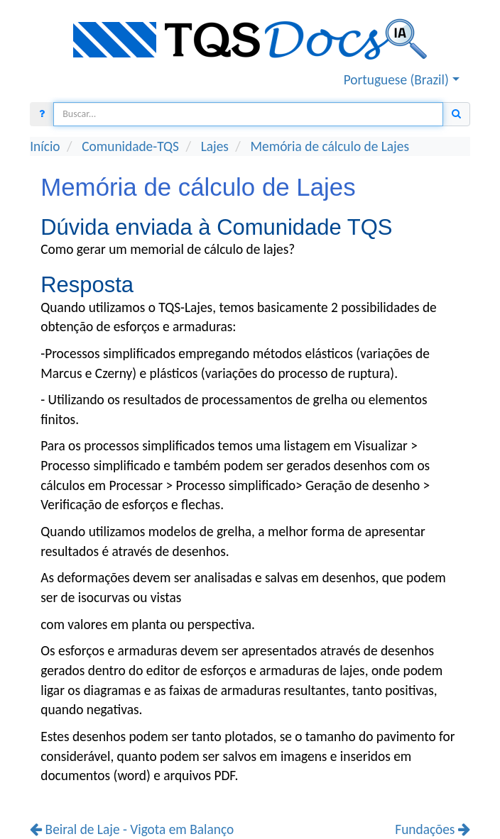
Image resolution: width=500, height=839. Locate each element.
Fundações (432, 829)
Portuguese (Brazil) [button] (396, 80)
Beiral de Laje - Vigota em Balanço (132, 829)
